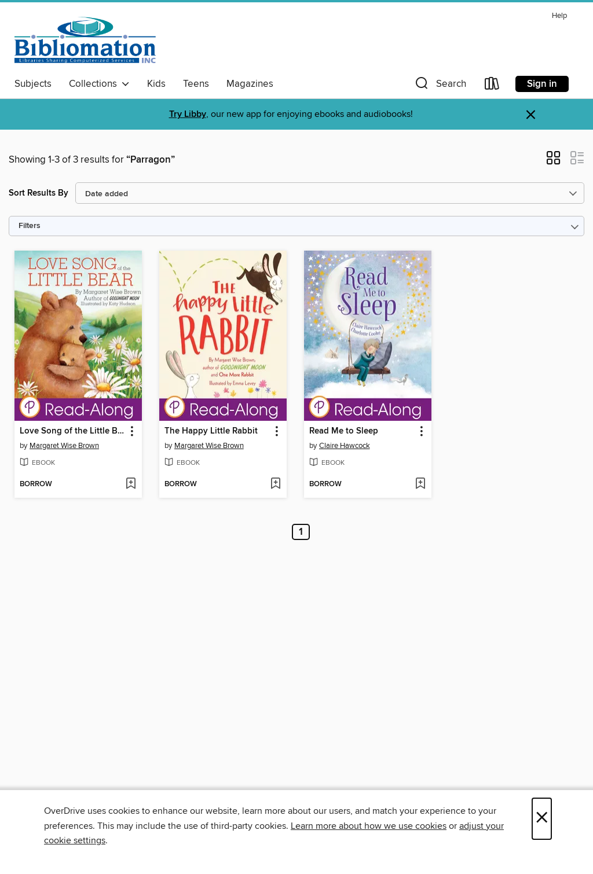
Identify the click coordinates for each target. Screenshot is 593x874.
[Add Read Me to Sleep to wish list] (420, 484)
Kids (156, 84)
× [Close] (542, 818)
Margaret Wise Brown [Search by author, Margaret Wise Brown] (64, 445)
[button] (439, 86)
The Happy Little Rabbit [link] (211, 431)
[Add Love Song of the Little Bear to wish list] (130, 484)
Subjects (33, 84)
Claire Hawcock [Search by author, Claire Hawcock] (344, 445)
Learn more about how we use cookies (368, 826)
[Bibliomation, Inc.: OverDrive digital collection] (85, 40)
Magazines (249, 84)
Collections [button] (99, 84)
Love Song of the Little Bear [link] (73, 431)
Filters (30, 226)
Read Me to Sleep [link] (343, 431)
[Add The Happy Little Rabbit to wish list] (275, 484)
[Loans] (492, 86)
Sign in (542, 84)
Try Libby (187, 114)
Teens (196, 84)
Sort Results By (38, 193)
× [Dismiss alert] (531, 115)
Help (559, 16)
